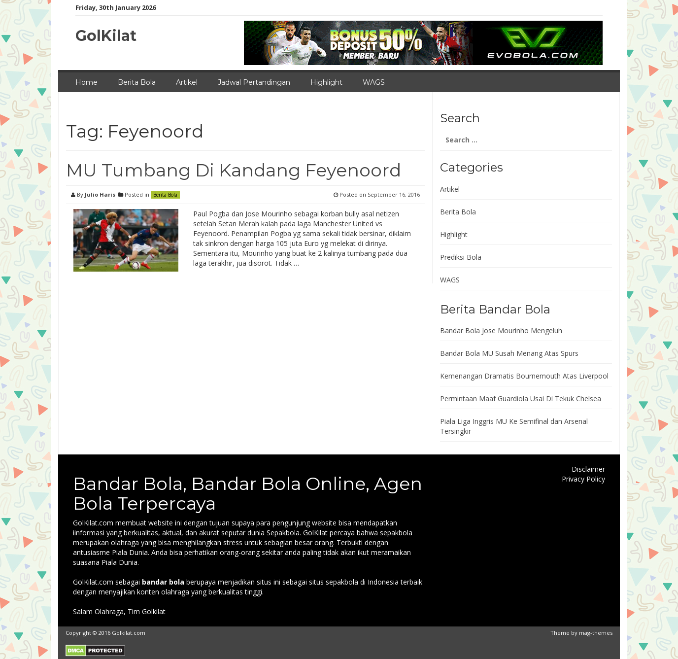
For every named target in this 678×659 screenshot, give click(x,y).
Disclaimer (588, 469)
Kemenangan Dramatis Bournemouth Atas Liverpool (524, 376)
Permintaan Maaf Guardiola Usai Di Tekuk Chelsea (520, 398)
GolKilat (105, 36)
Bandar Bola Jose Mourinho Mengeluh (501, 330)
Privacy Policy (583, 479)
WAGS (374, 82)
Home (86, 82)
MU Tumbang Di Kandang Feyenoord (233, 170)
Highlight (326, 82)
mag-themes (595, 632)
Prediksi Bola (460, 257)
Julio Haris (100, 194)
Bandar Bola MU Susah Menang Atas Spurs (509, 353)
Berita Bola (137, 82)
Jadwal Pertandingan (254, 82)
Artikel (187, 82)
